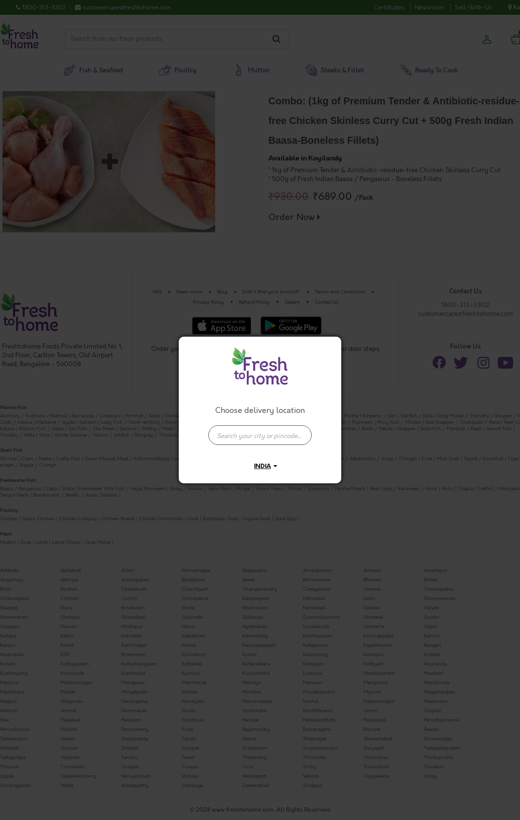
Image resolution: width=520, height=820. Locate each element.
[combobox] (260, 430)
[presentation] (260, 435)
